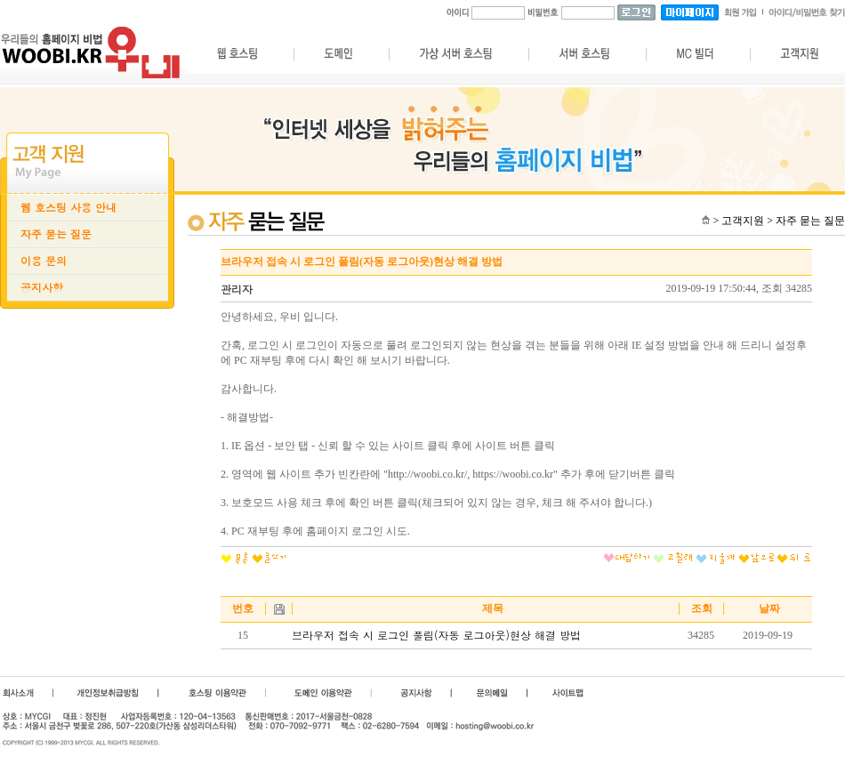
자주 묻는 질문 (56, 234)
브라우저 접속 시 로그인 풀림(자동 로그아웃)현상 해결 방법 (436, 635)
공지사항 (41, 287)
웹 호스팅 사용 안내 (68, 207)
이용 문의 (43, 261)
